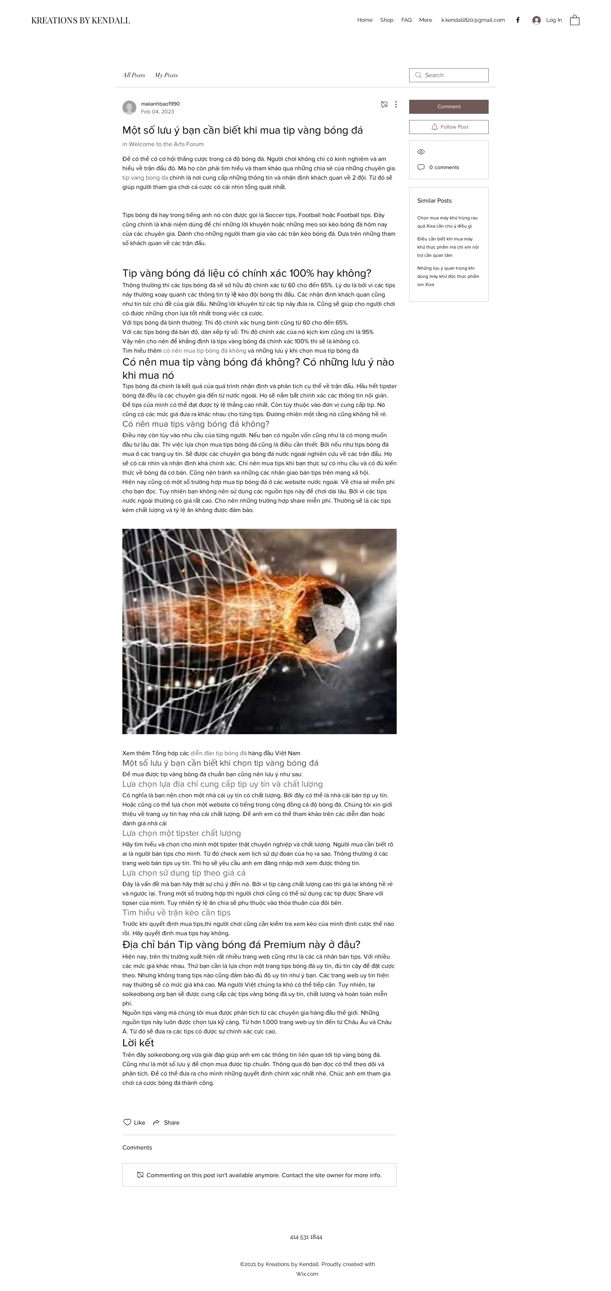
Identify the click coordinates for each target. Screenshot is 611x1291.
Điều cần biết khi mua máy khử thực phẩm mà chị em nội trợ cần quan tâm (448, 247)
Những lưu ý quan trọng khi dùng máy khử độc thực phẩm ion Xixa (448, 276)
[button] (574, 19)
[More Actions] (392, 104)
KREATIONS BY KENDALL (80, 20)
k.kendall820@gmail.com (473, 20)
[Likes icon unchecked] (127, 1122)
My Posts (166, 75)
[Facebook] (518, 20)
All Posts (133, 75)
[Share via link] (166, 1122)
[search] (449, 75)
